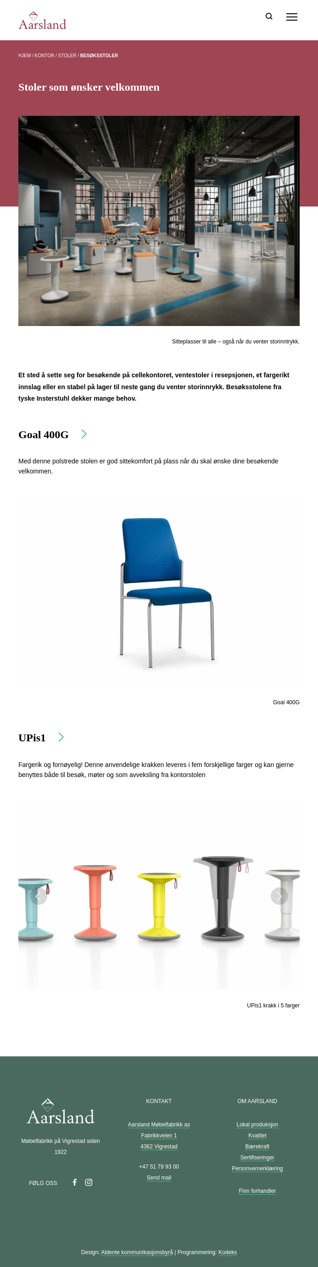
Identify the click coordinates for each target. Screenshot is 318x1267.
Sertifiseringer (257, 1157)
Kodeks (227, 1252)
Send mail (159, 1178)
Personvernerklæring (257, 1168)
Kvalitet (257, 1135)
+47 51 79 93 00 (159, 1167)
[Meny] (292, 17)
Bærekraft (257, 1146)
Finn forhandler (257, 1191)
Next (279, 896)
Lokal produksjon (257, 1124)
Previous (38, 896)
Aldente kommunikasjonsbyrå (137, 1252)
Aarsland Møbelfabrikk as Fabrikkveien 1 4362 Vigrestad (159, 1135)
